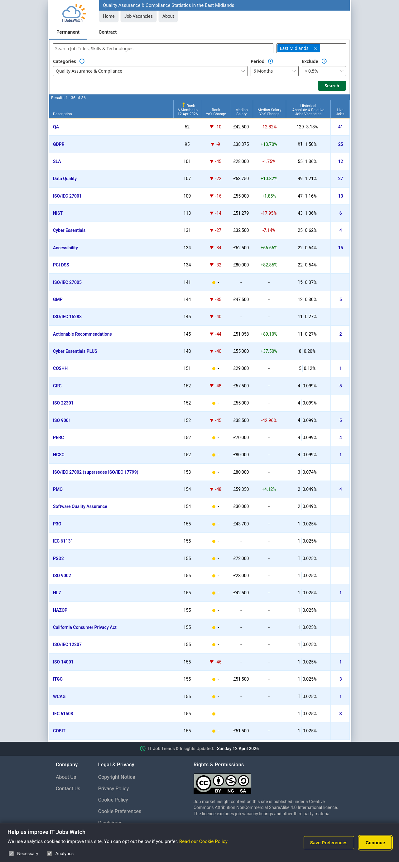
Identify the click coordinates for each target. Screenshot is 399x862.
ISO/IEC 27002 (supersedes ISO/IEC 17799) (95, 472)
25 (340, 144)
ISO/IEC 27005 (67, 282)
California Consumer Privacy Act (85, 627)
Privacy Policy (113, 789)
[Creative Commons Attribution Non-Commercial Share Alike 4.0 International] (268, 781)
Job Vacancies (138, 16)
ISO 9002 (62, 575)
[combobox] (163, 48)
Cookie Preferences (120, 811)
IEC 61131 (63, 541)
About (168, 16)
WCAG (59, 696)
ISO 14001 (63, 661)
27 (340, 178)
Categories (64, 61)
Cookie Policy (113, 800)
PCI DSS (61, 264)
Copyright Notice (116, 777)
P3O (57, 523)
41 (340, 126)
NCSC (59, 454)
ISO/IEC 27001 (67, 196)
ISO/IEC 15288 (67, 316)
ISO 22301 (63, 402)
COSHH (60, 368)
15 (340, 247)
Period (257, 61)
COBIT (59, 730)
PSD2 (58, 558)
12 (340, 161)
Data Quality (65, 178)
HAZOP (60, 610)
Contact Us (68, 789)
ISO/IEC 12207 (67, 644)
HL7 (57, 592)
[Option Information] (82, 61)
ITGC (58, 679)
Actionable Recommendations (82, 334)
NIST (58, 213)
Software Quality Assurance (80, 506)
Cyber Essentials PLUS (75, 351)
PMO (58, 489)
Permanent (67, 32)
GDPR (59, 144)
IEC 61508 (63, 713)
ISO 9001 (62, 420)
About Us (66, 777)
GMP (58, 299)
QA (56, 126)
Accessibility (65, 247)
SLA (57, 161)
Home (109, 16)
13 (340, 196)
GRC (57, 385)
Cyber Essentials (69, 230)
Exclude (310, 61)
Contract (108, 32)
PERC (58, 437)
